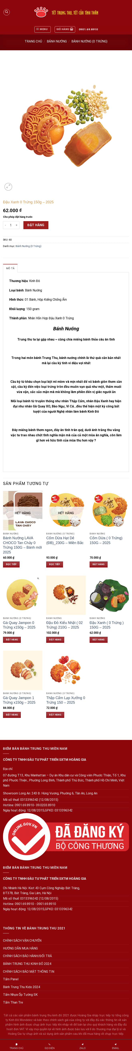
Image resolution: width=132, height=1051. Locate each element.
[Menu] (42, 29)
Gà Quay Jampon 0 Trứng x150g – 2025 (19, 625)
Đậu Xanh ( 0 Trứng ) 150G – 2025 (107, 625)
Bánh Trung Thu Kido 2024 (21, 987)
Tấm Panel (10, 979)
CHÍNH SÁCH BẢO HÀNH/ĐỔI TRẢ (27, 956)
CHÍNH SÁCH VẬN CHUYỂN (22, 940)
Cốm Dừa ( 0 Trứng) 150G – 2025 (106, 540)
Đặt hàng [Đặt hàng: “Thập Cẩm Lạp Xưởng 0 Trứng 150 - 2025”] (55, 714)
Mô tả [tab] (10, 268)
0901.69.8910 (88, 29)
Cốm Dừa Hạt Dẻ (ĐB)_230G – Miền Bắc (64, 540)
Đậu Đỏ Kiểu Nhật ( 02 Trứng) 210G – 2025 (64, 625)
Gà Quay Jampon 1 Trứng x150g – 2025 (19, 700)
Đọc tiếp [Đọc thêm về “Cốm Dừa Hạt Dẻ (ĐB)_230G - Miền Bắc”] (54, 564)
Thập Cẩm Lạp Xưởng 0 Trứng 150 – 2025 (65, 700)
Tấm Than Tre (13, 1002)
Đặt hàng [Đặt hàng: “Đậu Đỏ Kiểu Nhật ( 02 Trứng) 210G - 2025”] (55, 639)
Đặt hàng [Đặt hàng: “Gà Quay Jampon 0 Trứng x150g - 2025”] (12, 639)
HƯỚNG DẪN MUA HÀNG (20, 948)
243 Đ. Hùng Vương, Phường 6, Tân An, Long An (64, 793)
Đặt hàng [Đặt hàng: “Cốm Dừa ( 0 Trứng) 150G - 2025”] (99, 564)
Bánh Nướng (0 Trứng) (89, 41)
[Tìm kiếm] (6, 12)
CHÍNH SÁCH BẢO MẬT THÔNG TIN (28, 971)
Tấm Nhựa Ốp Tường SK (20, 995)
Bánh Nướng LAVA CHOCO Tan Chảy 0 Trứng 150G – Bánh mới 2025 (22, 545)
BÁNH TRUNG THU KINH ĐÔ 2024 (27, 964)
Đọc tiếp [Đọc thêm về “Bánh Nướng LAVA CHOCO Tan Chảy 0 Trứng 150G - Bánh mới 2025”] (11, 564)
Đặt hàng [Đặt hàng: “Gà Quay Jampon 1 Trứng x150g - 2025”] (12, 714)
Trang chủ (33, 41)
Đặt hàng (35, 225)
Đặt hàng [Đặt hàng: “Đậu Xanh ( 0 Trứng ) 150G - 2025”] (99, 639)
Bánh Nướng (57, 41)
